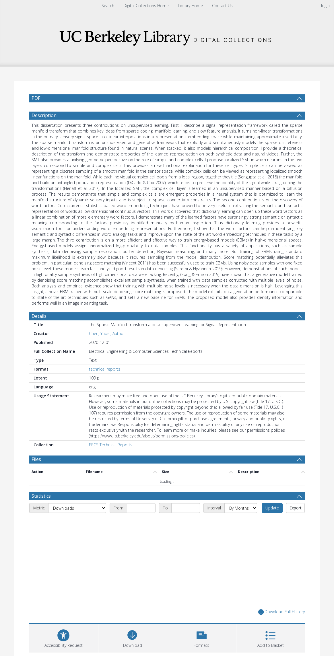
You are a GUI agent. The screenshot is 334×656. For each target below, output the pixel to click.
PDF (36, 98)
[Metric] (77, 508)
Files (36, 459)
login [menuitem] (325, 5)
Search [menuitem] (108, 5)
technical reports (104, 369)
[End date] (185, 508)
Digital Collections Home (146, 5)
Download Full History (281, 612)
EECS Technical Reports (110, 444)
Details (39, 316)
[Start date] (141, 508)
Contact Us (222, 5)
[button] (201, 637)
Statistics (41, 496)
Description (44, 115)
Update (272, 508)
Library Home (190, 5)
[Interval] (240, 508)
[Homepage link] (167, 36)
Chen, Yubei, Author (107, 333)
